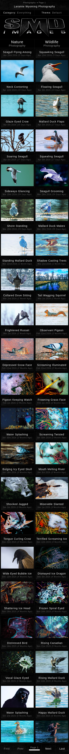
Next (48, 748)
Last (62, 748)
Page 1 (34, 747)
